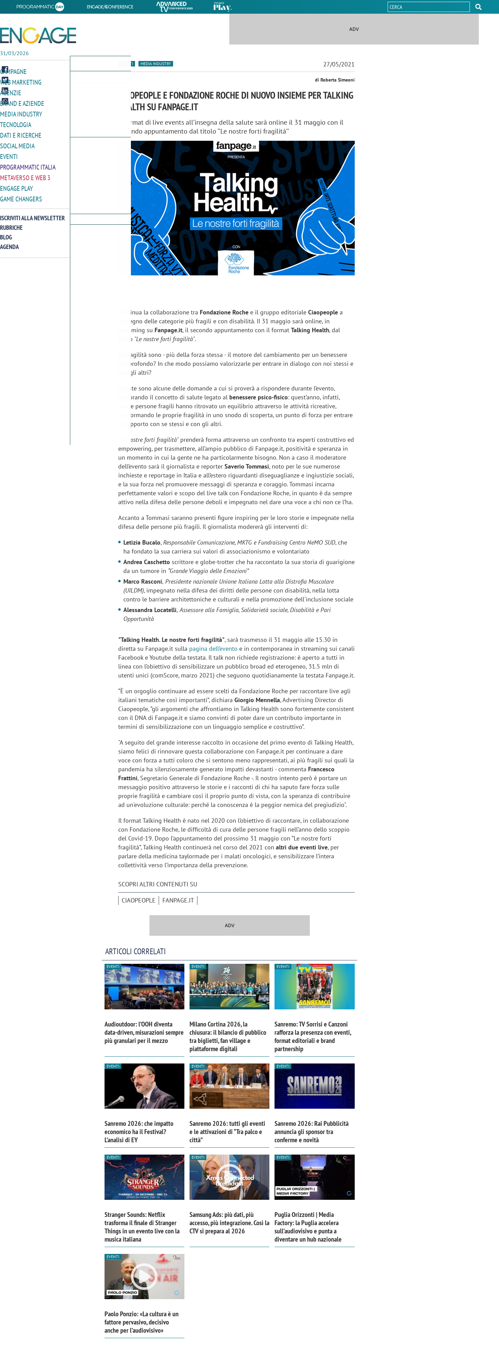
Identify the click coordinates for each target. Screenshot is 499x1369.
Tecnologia (15, 123)
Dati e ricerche (20, 133)
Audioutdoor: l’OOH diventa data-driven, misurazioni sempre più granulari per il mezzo (144, 1032)
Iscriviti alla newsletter (32, 213)
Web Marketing (20, 81)
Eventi (9, 153)
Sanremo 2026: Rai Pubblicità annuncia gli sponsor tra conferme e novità (312, 1131)
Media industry (156, 63)
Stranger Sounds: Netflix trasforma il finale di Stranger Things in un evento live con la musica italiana (142, 1226)
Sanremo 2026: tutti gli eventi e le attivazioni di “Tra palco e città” (227, 1131)
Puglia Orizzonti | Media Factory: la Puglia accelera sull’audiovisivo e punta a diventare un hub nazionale (308, 1226)
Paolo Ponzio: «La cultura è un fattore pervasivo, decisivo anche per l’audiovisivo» (142, 1322)
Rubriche (11, 223)
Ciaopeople (139, 900)
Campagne (13, 71)
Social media (17, 143)
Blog (6, 233)
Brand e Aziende (22, 102)
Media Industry (21, 112)
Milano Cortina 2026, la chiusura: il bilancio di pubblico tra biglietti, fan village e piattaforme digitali (228, 1036)
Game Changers (21, 194)
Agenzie (10, 92)
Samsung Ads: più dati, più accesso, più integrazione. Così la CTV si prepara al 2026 (229, 1222)
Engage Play (16, 184)
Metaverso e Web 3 (25, 174)
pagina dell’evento (213, 648)
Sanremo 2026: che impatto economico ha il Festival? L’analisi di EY (139, 1131)
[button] (478, 7)
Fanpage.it (178, 900)
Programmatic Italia (28, 164)
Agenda (9, 242)
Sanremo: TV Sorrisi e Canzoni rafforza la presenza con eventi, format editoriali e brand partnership (313, 1036)
